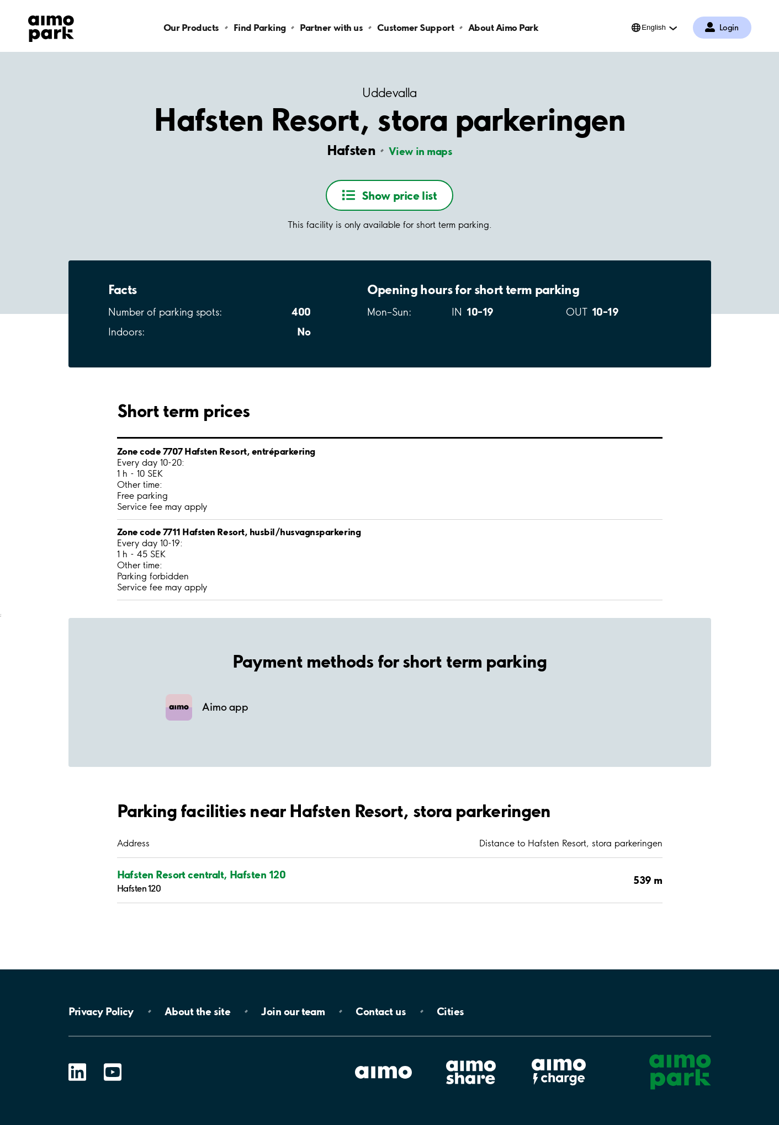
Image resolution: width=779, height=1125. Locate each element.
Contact (381, 1011)
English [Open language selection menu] (654, 27)
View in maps (421, 151)
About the (197, 1011)
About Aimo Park (503, 27)
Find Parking (260, 27)
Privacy (101, 1011)
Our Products (191, 27)
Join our (293, 1011)
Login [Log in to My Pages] (729, 28)
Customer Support (415, 27)
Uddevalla (389, 93)
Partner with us (331, 27)
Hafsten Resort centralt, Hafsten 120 (201, 874)
